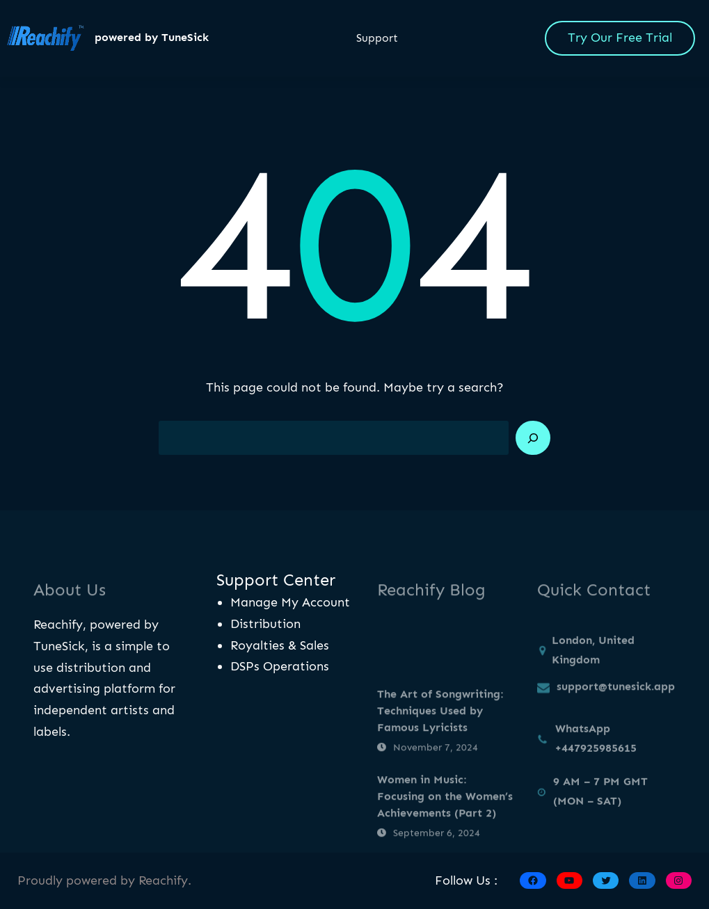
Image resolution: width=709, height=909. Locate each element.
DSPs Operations (279, 666)
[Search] (533, 438)
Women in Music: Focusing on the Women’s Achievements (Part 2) (445, 822)
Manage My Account (290, 602)
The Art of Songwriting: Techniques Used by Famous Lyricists (440, 737)
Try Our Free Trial (620, 37)
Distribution (265, 624)
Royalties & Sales (279, 645)
